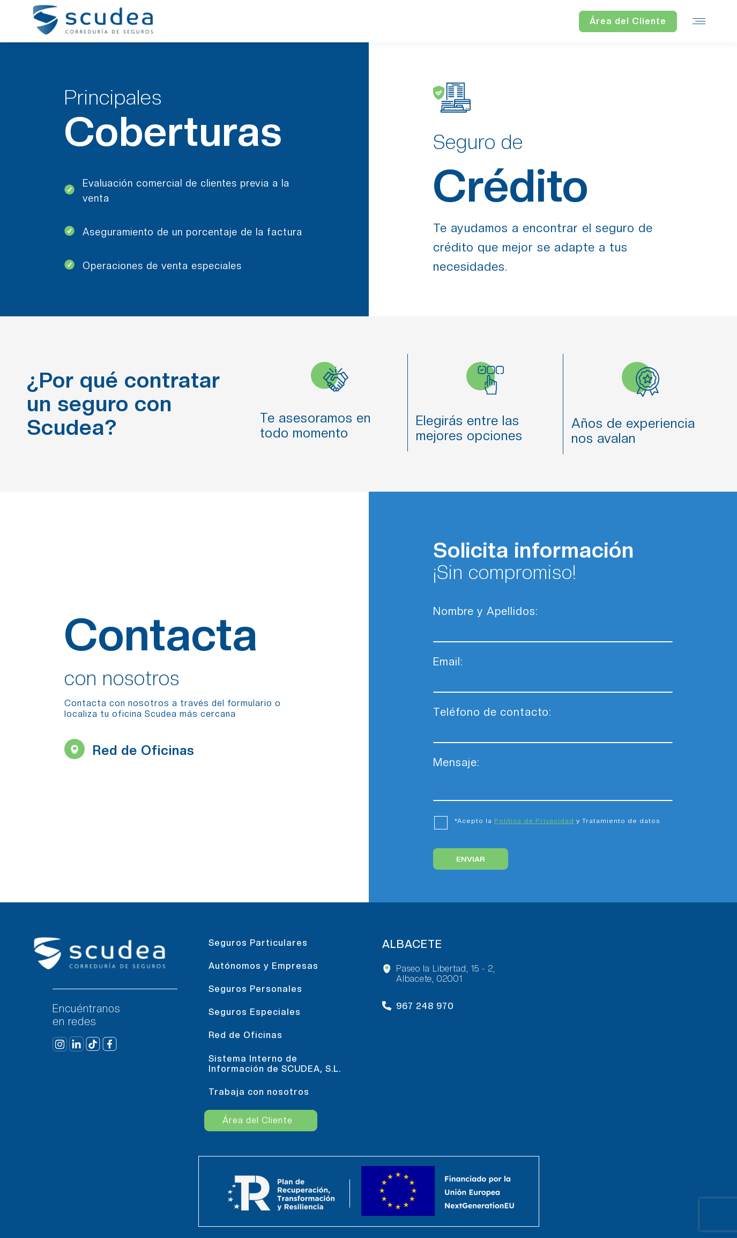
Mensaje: (553, 768)
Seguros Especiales (255, 1012)
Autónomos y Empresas (263, 966)
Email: (553, 671)
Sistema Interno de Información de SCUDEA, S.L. (275, 1064)
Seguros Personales (255, 989)
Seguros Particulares (258, 943)
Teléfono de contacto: (553, 722)
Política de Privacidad (534, 821)
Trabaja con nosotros (259, 1092)
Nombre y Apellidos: (553, 621)
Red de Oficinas (245, 1035)
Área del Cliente (257, 1120)
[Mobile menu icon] (699, 21)
